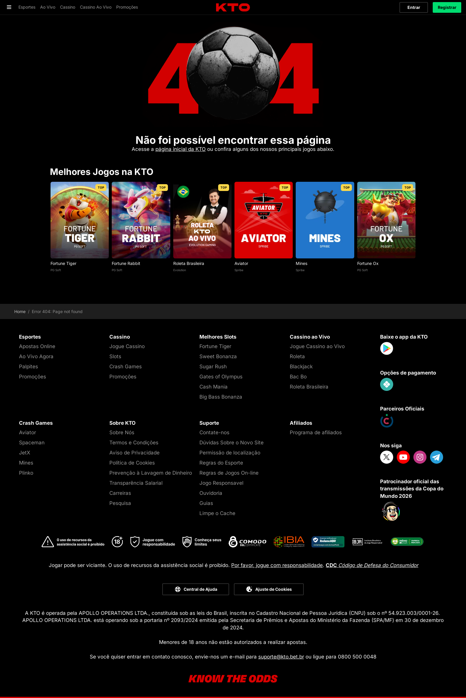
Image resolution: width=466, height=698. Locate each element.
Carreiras (120, 493)
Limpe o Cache (217, 513)
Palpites (28, 366)
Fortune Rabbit (126, 263)
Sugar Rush (213, 366)
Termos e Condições (133, 443)
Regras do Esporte (221, 463)
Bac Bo (298, 377)
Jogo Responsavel (221, 483)
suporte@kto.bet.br (281, 657)
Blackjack (301, 366)
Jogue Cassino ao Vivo (317, 346)
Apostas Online (37, 346)
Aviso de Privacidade (134, 453)
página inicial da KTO (180, 149)
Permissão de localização (229, 453)
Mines (301, 263)
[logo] (233, 7)
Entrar (413, 7)
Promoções (32, 377)
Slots (115, 356)
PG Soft (56, 270)
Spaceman (32, 443)
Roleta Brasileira (188, 263)
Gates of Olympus (221, 377)
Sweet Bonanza (218, 356)
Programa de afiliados (316, 432)
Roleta (297, 356)
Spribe (238, 270)
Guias (206, 503)
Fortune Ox (368, 263)
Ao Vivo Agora (36, 356)
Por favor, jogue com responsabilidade (277, 565)
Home (20, 311)
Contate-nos (214, 432)
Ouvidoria (210, 493)
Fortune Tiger (63, 263)
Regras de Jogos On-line (229, 473)
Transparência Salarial (136, 483)
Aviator (241, 263)
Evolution (179, 270)
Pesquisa (120, 503)
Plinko (26, 473)
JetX (24, 453)
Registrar (447, 7)
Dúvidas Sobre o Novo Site (231, 443)
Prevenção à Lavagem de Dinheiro (150, 473)
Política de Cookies (132, 463)
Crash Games (125, 366)
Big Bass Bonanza (220, 397)
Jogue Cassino (127, 346)
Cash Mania (213, 387)
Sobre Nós (121, 432)
